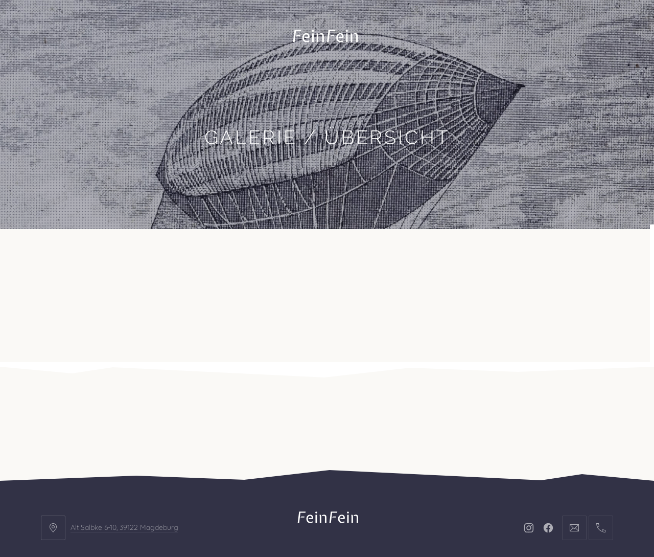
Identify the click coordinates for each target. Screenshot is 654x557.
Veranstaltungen (193, 254)
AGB (423, 488)
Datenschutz (370, 488)
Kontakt (270, 254)
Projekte (114, 254)
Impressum (302, 488)
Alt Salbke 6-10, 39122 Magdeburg (124, 445)
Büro (63, 254)
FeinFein (339, 519)
